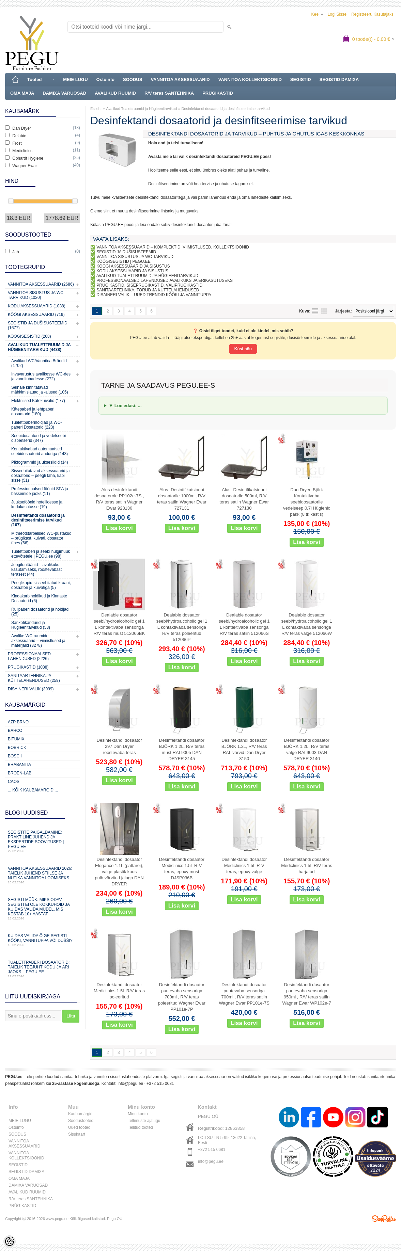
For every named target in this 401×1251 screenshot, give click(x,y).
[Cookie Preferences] (9, 1241)
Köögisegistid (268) (29, 336)
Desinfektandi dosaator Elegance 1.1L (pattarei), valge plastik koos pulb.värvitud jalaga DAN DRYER (119, 871)
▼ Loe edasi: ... (125, 405)
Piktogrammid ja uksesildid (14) (39, 462)
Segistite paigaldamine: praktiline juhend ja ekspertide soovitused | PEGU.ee (42, 841)
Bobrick (17, 747)
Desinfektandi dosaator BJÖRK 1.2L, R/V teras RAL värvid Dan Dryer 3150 (244, 749)
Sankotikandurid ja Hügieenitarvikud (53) (30, 625)
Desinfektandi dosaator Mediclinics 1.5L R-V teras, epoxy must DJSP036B (181, 868)
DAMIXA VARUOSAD (64, 93)
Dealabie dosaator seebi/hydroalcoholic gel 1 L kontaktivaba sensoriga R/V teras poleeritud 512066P (181, 627)
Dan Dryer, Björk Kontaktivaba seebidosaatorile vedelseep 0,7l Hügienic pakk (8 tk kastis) (306, 502)
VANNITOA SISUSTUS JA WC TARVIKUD (134, 256)
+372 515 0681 (160, 1083)
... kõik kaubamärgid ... (33, 790)
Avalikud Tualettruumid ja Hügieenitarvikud (141, 109)
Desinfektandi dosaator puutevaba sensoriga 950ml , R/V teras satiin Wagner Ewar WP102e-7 (306, 994)
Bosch (15, 756)
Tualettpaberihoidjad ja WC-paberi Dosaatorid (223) (36, 425)
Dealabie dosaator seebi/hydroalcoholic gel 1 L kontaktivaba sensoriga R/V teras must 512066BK (119, 624)
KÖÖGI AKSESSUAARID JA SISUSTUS (133, 266)
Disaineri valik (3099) (31, 689)
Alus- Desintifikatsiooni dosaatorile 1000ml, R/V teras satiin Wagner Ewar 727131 (181, 499)
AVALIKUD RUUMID (115, 93)
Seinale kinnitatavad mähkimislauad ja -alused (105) (39, 390)
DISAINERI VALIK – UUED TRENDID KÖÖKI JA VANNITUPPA (153, 294)
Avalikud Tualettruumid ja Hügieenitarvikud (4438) (39, 347)
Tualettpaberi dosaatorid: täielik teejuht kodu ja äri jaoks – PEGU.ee (42, 969)
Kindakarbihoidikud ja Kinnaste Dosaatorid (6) (39, 598)
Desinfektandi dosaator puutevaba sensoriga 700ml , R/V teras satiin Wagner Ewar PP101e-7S (244, 994)
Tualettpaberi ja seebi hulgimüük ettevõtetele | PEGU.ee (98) (40, 554)
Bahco (15, 730)
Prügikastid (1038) (28, 667)
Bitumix (16, 739)
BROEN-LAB (19, 773)
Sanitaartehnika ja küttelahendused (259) (34, 678)
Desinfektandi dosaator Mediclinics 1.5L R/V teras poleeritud (119, 990)
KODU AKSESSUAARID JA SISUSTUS (132, 271)
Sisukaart (76, 1134)
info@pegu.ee (130, 1083)
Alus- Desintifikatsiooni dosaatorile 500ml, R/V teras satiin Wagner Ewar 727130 (244, 499)
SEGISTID (300, 79)
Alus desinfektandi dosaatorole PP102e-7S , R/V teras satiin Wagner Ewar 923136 (119, 499)
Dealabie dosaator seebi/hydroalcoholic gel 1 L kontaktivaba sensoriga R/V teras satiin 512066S (244, 624)
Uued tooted (79, 1127)
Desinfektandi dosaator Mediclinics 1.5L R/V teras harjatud (306, 865)
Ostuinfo (105, 79)
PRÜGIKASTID (217, 93)
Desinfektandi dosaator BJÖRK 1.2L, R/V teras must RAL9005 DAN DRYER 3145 (182, 749)
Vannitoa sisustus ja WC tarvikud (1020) (35, 295)
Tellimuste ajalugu (144, 1120)
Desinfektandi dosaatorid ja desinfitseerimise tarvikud (225, 109)
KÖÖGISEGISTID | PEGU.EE (123, 261)
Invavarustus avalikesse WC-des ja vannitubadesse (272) (41, 376)
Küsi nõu (243, 349)
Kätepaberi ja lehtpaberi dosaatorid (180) (33, 411)
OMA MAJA (22, 93)
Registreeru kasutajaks (372, 14)
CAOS (13, 781)
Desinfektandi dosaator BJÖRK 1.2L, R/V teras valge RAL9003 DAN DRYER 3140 (306, 749)
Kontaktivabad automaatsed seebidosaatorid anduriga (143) (39, 451)
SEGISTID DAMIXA (339, 79)
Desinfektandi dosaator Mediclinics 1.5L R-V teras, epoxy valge (244, 865)
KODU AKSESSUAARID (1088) (36, 306)
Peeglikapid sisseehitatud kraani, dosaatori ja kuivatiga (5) (41, 585)
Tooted (34, 79)
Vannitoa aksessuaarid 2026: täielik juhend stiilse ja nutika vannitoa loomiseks (42, 875)
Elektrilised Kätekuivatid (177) (38, 400)
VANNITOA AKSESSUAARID (180, 79)
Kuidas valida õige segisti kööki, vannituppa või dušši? (42, 940)
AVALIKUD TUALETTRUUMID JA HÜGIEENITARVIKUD (147, 275)
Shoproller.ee (384, 1218)
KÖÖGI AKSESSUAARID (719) (36, 314)
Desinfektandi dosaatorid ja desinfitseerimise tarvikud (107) (38, 520)
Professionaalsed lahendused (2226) (29, 656)
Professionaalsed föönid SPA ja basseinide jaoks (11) (39, 491)
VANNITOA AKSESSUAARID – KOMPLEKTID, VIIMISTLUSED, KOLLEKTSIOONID (172, 247)
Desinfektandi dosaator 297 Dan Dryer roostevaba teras (119, 746)
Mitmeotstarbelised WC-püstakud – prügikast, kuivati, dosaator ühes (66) (41, 538)
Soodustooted (80, 1120)
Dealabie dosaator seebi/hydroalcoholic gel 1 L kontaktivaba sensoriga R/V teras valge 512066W (306, 624)
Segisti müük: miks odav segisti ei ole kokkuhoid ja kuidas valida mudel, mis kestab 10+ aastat (42, 908)
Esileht (96, 109)
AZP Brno (18, 722)
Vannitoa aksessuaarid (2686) (41, 284)
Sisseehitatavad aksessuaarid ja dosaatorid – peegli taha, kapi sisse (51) (40, 475)
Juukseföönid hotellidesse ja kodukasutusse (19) (36, 504)
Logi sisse (337, 14)
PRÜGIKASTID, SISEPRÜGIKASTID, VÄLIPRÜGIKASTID (149, 285)
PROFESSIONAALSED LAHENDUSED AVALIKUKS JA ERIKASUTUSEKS (164, 280)
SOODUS (132, 79)
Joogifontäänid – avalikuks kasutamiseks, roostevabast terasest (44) (36, 569)
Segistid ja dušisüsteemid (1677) (37, 325)
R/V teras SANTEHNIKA (169, 93)
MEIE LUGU (75, 79)
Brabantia (19, 764)
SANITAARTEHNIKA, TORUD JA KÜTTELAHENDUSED (147, 290)
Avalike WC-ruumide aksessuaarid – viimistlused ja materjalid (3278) (38, 640)
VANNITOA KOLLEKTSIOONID (250, 79)
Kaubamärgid (80, 1113)
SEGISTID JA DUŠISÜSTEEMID (126, 252)
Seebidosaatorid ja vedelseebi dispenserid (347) (38, 438)
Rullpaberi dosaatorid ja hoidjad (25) (39, 611)
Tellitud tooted (140, 1127)
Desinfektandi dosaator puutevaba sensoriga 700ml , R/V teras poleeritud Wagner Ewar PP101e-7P (181, 997)
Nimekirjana (315, 311)
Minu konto (138, 1113)
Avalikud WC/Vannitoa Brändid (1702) (39, 363)
